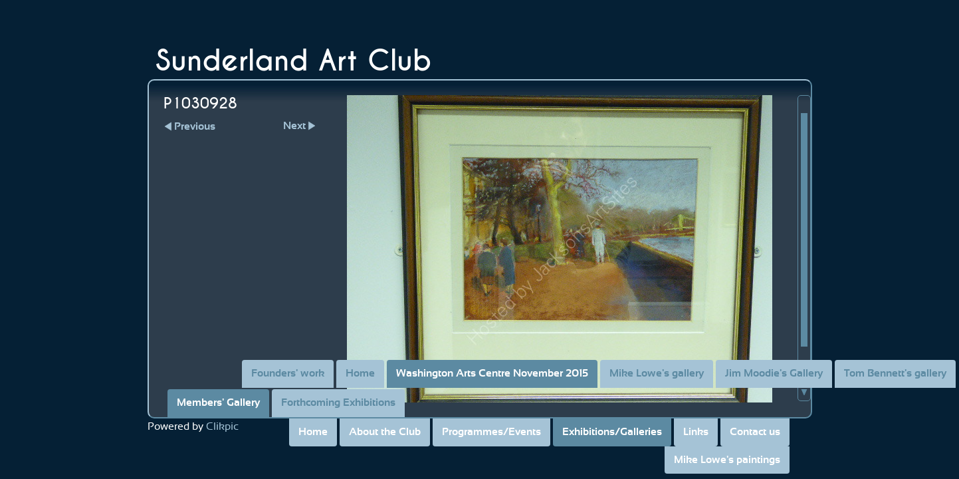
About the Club (385, 431)
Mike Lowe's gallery (656, 373)
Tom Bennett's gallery (895, 373)
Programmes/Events (491, 431)
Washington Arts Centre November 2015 (492, 373)
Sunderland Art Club (294, 61)
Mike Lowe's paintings (727, 459)
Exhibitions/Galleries (612, 431)
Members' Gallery (218, 402)
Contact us (755, 431)
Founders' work (287, 373)
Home (313, 431)
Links (695, 431)
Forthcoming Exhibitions (338, 402)
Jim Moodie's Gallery (774, 373)
